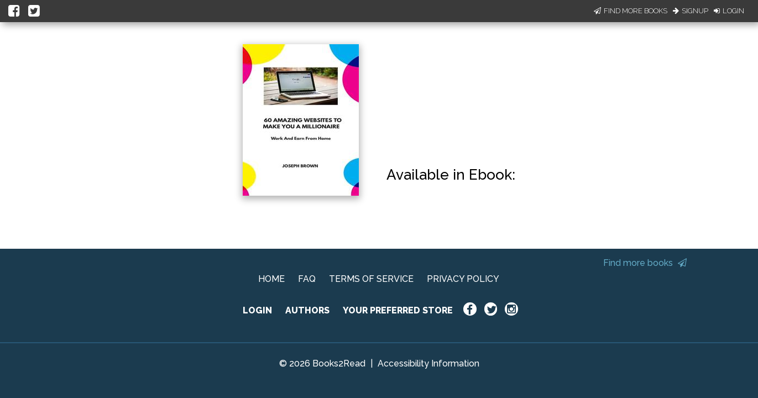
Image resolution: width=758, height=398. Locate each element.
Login (729, 11)
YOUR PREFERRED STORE (398, 310)
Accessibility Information (428, 363)
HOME (271, 279)
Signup (690, 11)
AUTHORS (307, 310)
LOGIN (257, 310)
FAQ (307, 279)
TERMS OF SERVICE (371, 279)
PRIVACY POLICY (463, 279)
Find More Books (630, 11)
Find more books (645, 263)
